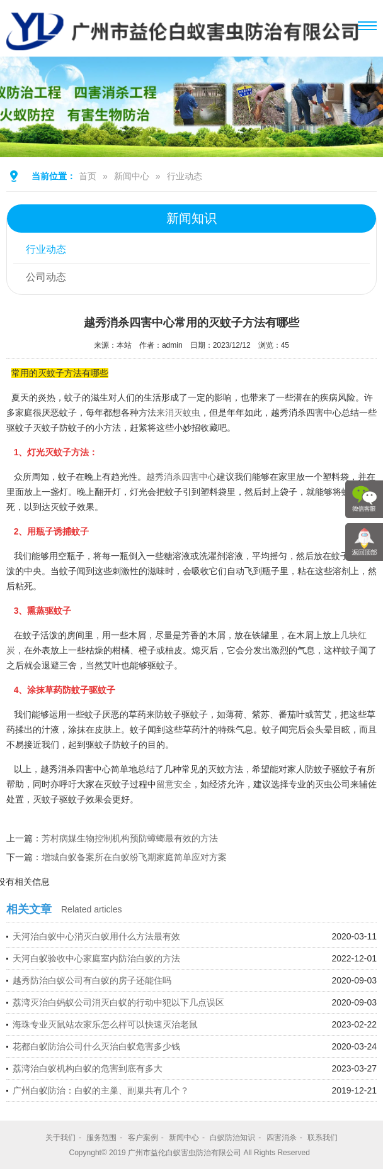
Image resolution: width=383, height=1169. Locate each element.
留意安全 (174, 784)
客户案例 (143, 1137)
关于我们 (60, 1137)
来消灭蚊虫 (178, 412)
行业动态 (184, 176)
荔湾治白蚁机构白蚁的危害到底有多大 (88, 1068)
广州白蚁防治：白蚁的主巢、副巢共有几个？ (101, 1090)
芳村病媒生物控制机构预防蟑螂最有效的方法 (130, 838)
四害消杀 (281, 1137)
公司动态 (46, 277)
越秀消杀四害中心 (181, 477)
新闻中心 (131, 176)
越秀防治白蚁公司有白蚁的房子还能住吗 (92, 980)
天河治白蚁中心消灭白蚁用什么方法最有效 (96, 936)
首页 (87, 176)
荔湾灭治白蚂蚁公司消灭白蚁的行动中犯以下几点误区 (118, 1002)
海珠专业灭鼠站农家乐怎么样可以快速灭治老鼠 (105, 1024)
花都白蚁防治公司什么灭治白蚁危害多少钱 (96, 1046)
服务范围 (101, 1137)
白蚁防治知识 (232, 1137)
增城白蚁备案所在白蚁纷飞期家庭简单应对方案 (134, 857)
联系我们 (322, 1137)
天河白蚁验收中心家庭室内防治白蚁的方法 (96, 958)
